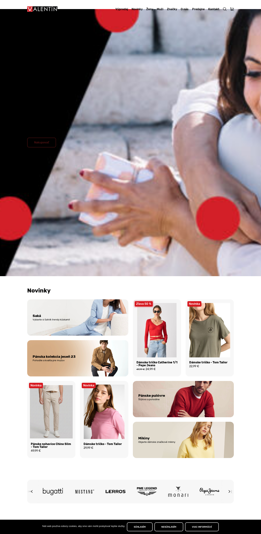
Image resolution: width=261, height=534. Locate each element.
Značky (172, 9)
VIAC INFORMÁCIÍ (202, 526)
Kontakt (213, 9)
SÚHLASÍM (140, 526)
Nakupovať (41, 151)
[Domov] (42, 9)
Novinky (137, 9)
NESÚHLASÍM (168, 526)
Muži (160, 9)
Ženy (149, 9)
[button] (31, 502)
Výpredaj (121, 9)
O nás (184, 9)
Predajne (198, 9)
